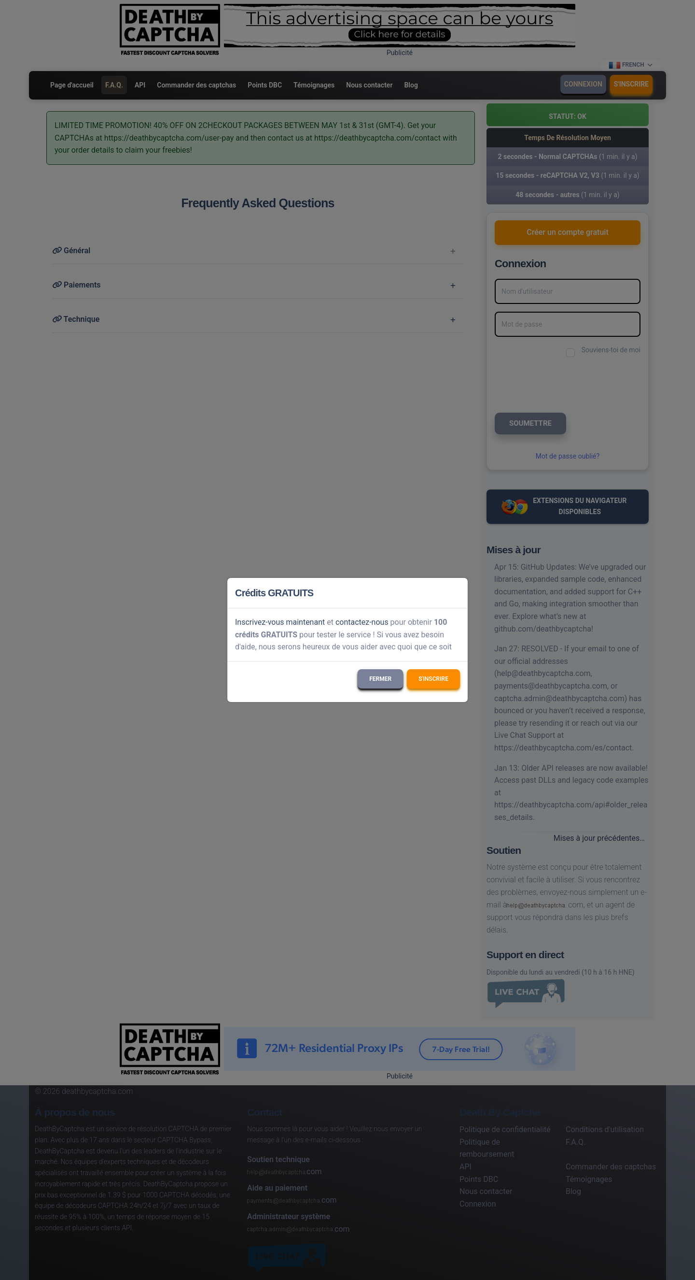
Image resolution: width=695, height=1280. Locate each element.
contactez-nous (362, 622)
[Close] (456, 593)
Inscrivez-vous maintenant (280, 622)
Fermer (380, 679)
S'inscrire (433, 679)
